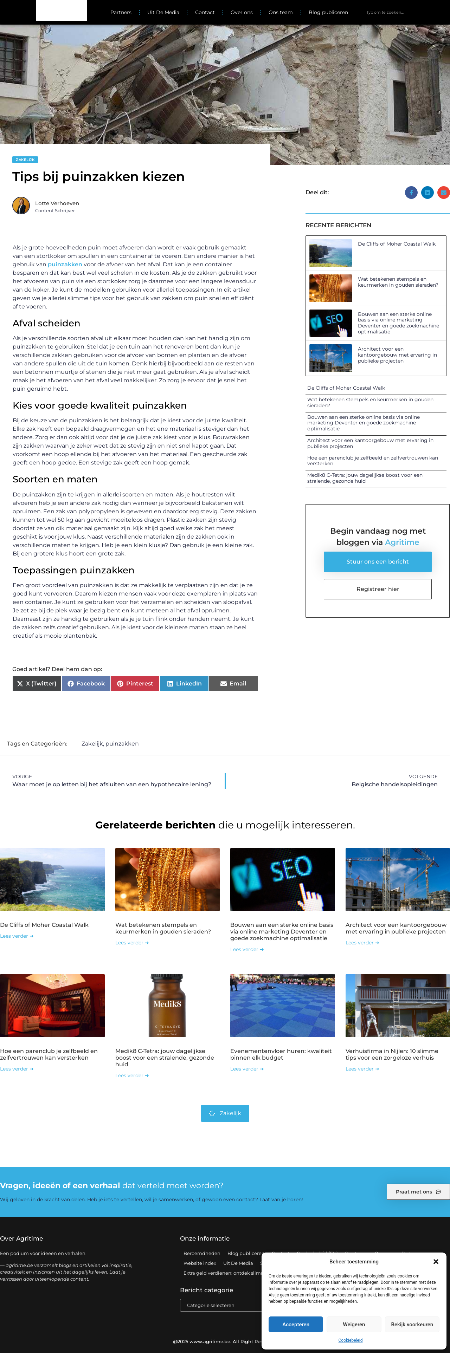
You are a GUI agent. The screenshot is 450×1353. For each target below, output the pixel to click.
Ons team (281, 12)
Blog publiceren (328, 12)
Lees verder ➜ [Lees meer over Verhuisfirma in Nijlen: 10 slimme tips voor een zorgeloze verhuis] (362, 1069)
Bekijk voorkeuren (412, 1324)
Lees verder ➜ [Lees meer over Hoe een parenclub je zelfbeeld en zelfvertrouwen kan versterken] (17, 1069)
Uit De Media (163, 12)
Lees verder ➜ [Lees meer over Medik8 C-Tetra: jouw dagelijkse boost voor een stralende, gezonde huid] (132, 1075)
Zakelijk (25, 159)
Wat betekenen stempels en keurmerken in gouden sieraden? (398, 282)
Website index (200, 1263)
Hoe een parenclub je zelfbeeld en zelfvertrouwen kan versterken (372, 461)
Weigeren (354, 1324)
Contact (205, 12)
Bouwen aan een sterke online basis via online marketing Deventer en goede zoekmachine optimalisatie (398, 323)
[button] (435, 1261)
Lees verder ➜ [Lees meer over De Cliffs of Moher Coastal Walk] (17, 936)
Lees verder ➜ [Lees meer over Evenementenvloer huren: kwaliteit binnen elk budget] (247, 1069)
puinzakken (65, 264)
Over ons (242, 12)
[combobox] (388, 12)
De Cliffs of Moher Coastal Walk (397, 244)
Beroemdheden (202, 1253)
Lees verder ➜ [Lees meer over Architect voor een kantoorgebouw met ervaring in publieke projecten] (362, 942)
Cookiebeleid (351, 1340)
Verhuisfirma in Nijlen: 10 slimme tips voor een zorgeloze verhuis (392, 1054)
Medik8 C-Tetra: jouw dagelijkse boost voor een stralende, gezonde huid (365, 478)
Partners (120, 12)
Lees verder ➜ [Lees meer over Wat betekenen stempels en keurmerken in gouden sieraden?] (132, 942)
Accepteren (295, 1324)
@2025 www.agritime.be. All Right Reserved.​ (225, 1341)
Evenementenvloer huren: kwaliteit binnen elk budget (281, 1054)
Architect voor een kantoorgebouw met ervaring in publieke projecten (397, 355)
